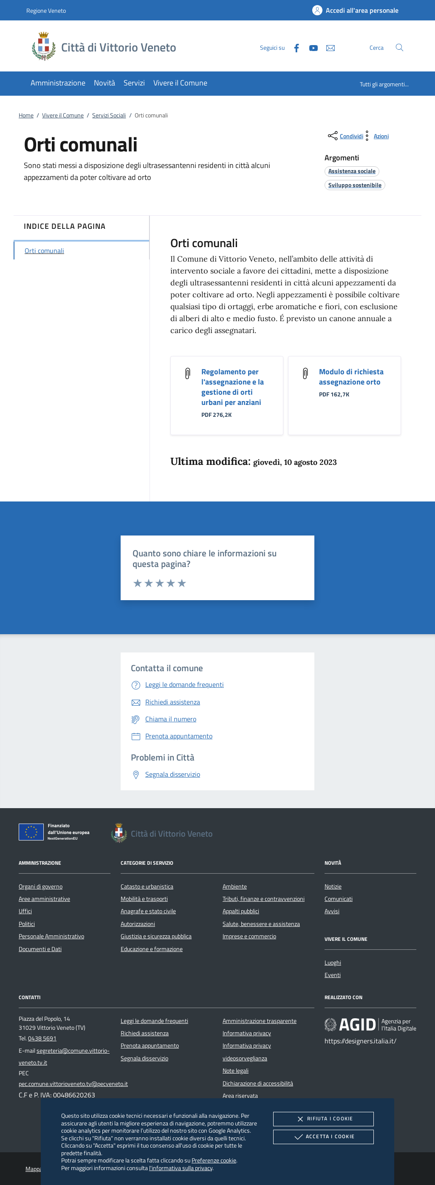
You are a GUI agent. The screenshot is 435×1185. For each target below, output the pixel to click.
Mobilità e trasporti (144, 898)
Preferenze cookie (214, 1160)
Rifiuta (323, 1119)
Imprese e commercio (249, 936)
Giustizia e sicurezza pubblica (156, 936)
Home (26, 115)
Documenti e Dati (40, 949)
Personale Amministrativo (51, 936)
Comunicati (339, 898)
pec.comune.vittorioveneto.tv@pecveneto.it (73, 1083)
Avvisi (332, 911)
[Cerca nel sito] (399, 47)
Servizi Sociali (109, 115)
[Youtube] (310, 47)
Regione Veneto (46, 10)
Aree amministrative (44, 898)
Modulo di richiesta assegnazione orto (351, 376)
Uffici (25, 911)
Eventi (333, 975)
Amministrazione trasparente (260, 1020)
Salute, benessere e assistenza (261, 924)
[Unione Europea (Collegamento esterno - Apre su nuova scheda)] (56, 834)
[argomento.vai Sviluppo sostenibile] (354, 185)
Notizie (333, 886)
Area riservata (240, 1095)
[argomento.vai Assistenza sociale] (352, 171)
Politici (27, 924)
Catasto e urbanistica (147, 886)
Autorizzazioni (138, 924)
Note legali (236, 1070)
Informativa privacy (247, 1033)
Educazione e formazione (152, 949)
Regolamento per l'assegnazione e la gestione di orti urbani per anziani (232, 387)
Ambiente (235, 886)
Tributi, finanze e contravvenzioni (264, 898)
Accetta (323, 1137)
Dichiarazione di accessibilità (258, 1083)
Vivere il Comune (63, 115)
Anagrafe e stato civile (148, 911)
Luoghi (333, 962)
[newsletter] (327, 47)
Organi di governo (40, 886)
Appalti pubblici (241, 911)
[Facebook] (293, 47)
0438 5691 (42, 1038)
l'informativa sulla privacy (180, 1167)
